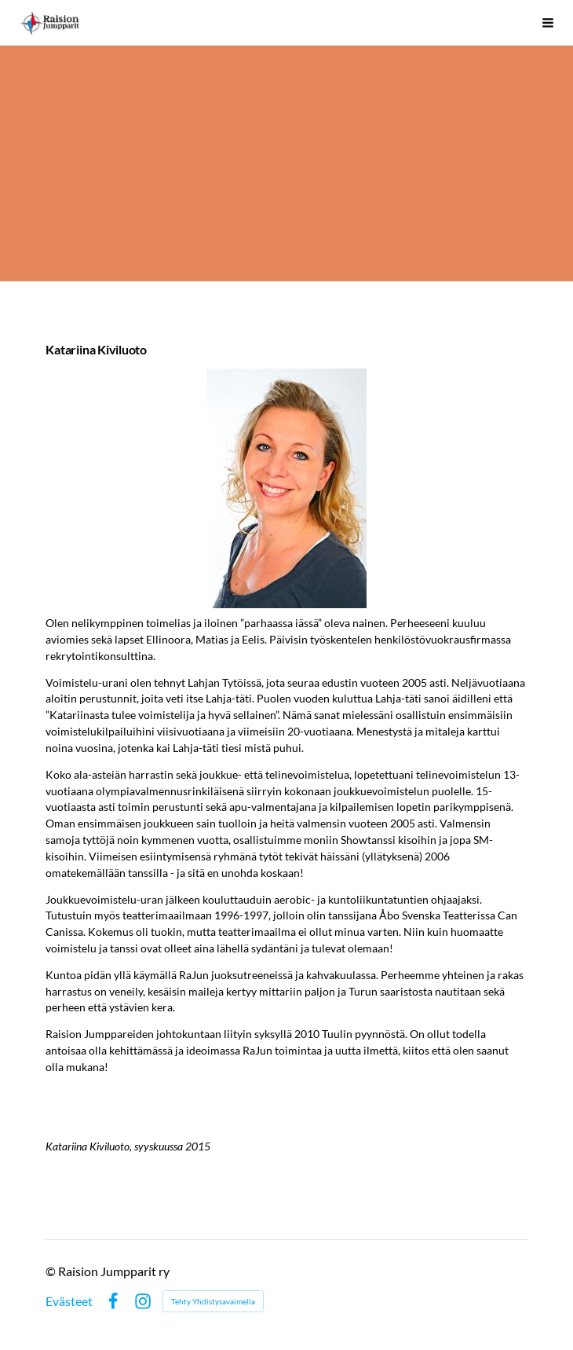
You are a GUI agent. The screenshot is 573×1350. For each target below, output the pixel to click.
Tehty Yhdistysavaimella (213, 1301)
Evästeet (69, 1301)
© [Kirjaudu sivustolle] (52, 1271)
